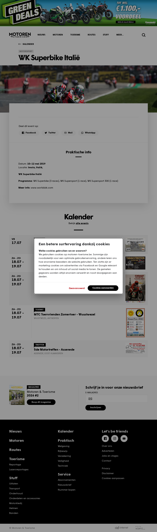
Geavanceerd (77, 288)
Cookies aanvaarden (103, 287)
